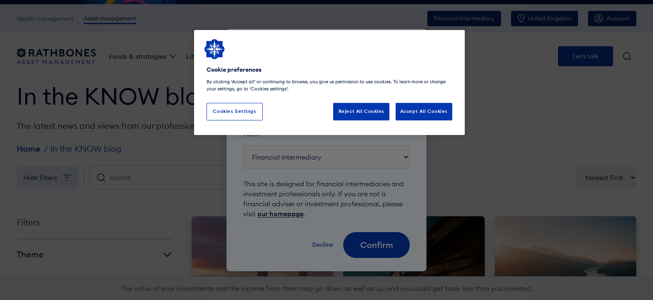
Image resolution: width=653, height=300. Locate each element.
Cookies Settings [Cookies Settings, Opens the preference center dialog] (234, 111)
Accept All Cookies (424, 111)
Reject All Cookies (361, 111)
